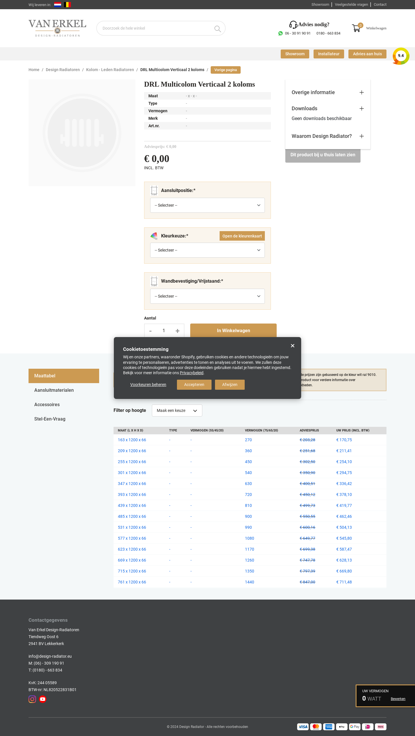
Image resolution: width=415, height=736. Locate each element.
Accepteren (194, 384)
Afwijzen (229, 384)
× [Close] (292, 345)
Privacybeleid (191, 372)
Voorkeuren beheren (148, 384)
